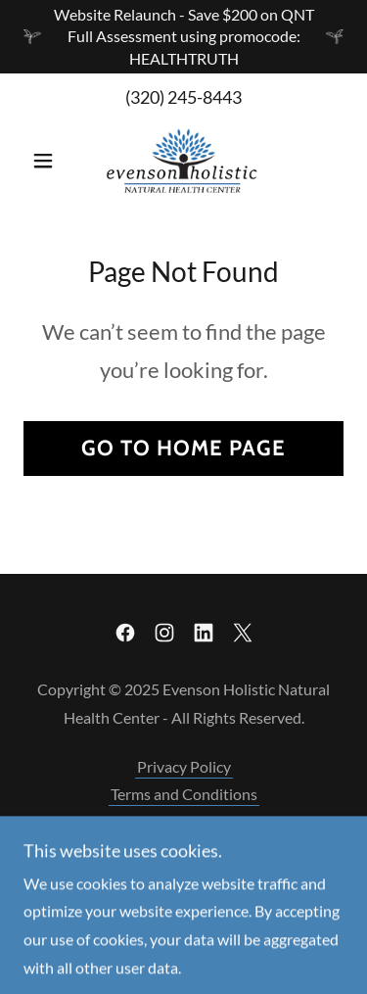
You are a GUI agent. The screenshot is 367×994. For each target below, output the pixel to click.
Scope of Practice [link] (183, 821)
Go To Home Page (183, 448)
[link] (183, 160)
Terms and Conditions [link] (184, 793)
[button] (47, 160)
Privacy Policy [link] (184, 766)
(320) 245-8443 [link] (183, 97)
